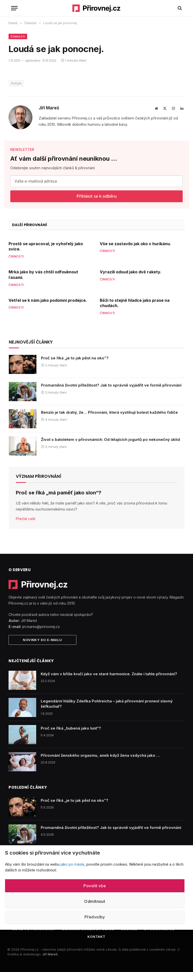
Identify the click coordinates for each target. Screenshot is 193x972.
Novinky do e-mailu (42, 640)
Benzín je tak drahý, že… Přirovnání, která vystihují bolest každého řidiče (109, 412)
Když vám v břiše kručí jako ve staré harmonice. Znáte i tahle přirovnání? (109, 673)
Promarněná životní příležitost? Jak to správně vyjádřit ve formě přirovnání (111, 385)
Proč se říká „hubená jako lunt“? (71, 728)
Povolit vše (94, 885)
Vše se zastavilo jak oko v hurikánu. (135, 243)
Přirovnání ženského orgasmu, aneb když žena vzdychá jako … (100, 755)
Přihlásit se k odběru (97, 196)
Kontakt (96, 937)
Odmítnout (94, 901)
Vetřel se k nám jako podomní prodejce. (48, 300)
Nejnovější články (31, 342)
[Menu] (14, 8)
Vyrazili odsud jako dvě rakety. (130, 271)
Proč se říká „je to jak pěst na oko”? (75, 358)
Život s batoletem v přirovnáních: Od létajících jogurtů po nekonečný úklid (110, 439)
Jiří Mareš (49, 107)
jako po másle (72, 864)
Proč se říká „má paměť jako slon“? (58, 493)
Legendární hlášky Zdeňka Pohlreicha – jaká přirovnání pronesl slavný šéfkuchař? (107, 704)
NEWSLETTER (22, 149)
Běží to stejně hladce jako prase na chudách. (135, 303)
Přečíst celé (25, 519)
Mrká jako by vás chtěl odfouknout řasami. (43, 274)
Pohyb (16, 83)
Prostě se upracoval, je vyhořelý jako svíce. (46, 246)
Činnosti (18, 36)
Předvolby (94, 916)
